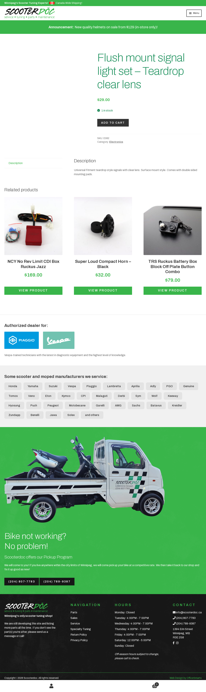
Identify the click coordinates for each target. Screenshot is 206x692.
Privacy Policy (79, 640)
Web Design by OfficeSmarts (186, 678)
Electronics (116, 142)
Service (75, 623)
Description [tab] (16, 163)
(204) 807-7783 (21, 581)
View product (33, 290)
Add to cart (113, 122)
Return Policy (78, 634)
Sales (73, 617)
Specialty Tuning (80, 629)
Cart (131, 684)
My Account (51, 686)
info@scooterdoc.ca (189, 612)
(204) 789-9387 (57, 581)
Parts (73, 612)
